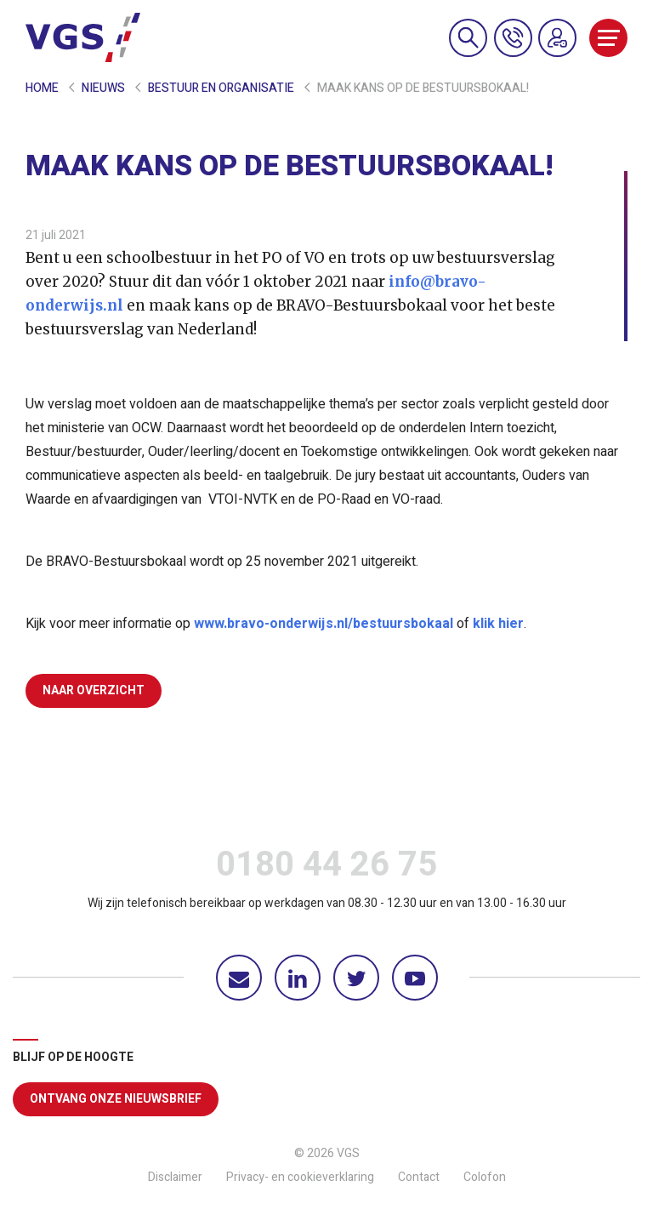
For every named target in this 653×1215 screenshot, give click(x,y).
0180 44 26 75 (326, 868)
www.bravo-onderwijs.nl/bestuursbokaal (323, 623)
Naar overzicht (94, 690)
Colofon (484, 1177)
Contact (419, 1177)
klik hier (498, 623)
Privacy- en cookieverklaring (300, 1177)
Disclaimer (175, 1177)
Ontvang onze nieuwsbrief (116, 1099)
